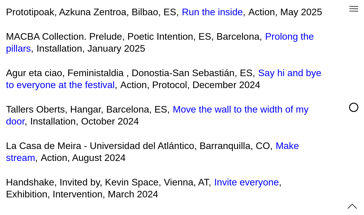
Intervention (78, 194)
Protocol (169, 84)
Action (261, 12)
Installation (59, 48)
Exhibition (26, 194)
